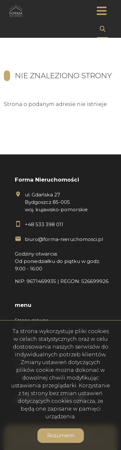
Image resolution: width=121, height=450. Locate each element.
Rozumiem (60, 435)
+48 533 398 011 (44, 224)
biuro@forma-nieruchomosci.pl (64, 239)
